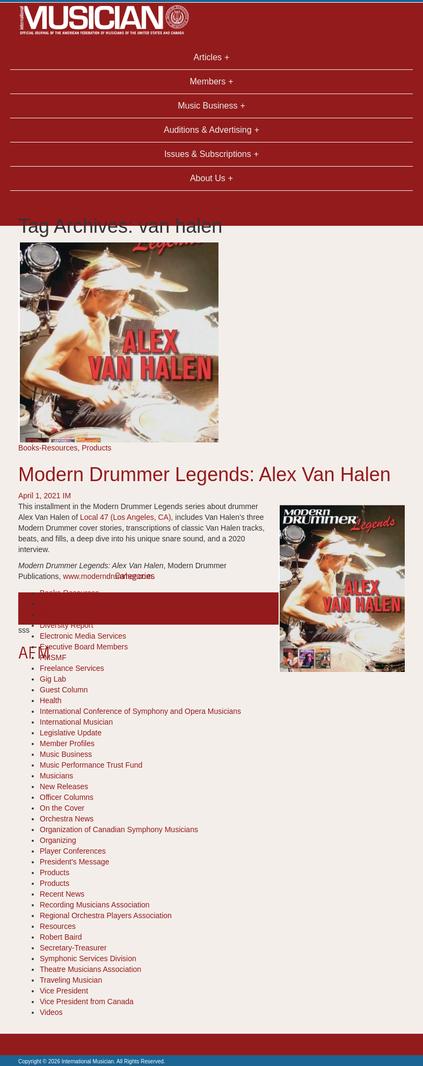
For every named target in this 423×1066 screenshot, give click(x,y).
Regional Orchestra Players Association (106, 915)
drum (26, 608)
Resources (58, 926)
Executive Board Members (84, 646)
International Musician (76, 722)
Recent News (62, 894)
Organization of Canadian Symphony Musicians (119, 829)
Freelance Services (72, 668)
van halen (116, 608)
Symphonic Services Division (88, 958)
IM (67, 495)
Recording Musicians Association (95, 904)
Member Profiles (67, 743)
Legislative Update (70, 732)
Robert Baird (61, 937)
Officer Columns (66, 797)
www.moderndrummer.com (107, 576)
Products (96, 447)
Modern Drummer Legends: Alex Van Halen (204, 474)
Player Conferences (73, 851)
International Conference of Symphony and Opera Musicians (140, 711)
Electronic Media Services (83, 636)
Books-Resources (48, 447)
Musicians (56, 775)
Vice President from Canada (87, 1001)
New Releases (64, 786)
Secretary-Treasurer (73, 947)
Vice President (64, 990)
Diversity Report (66, 625)
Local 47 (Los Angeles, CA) (125, 517)
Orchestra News (66, 818)
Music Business (66, 754)
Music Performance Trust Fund (91, 765)
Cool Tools (57, 603)
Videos (51, 1012)
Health (50, 700)
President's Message (75, 861)
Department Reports (73, 614)
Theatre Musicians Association (90, 969)
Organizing (58, 840)
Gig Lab (53, 679)
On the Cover (62, 808)
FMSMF (53, 657)
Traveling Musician (71, 980)
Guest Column (63, 689)
